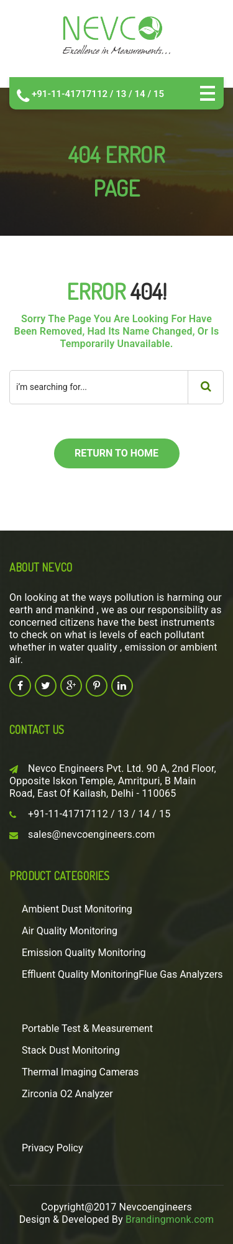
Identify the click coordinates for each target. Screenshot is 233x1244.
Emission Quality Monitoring (84, 953)
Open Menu (207, 93)
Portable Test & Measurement (87, 1028)
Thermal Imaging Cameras (80, 1072)
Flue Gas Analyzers (180, 974)
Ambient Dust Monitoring (77, 909)
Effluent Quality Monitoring (80, 974)
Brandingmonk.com (170, 1219)
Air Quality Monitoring (69, 931)
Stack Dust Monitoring (71, 1050)
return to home (116, 453)
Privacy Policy (52, 1148)
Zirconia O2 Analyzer (67, 1094)
